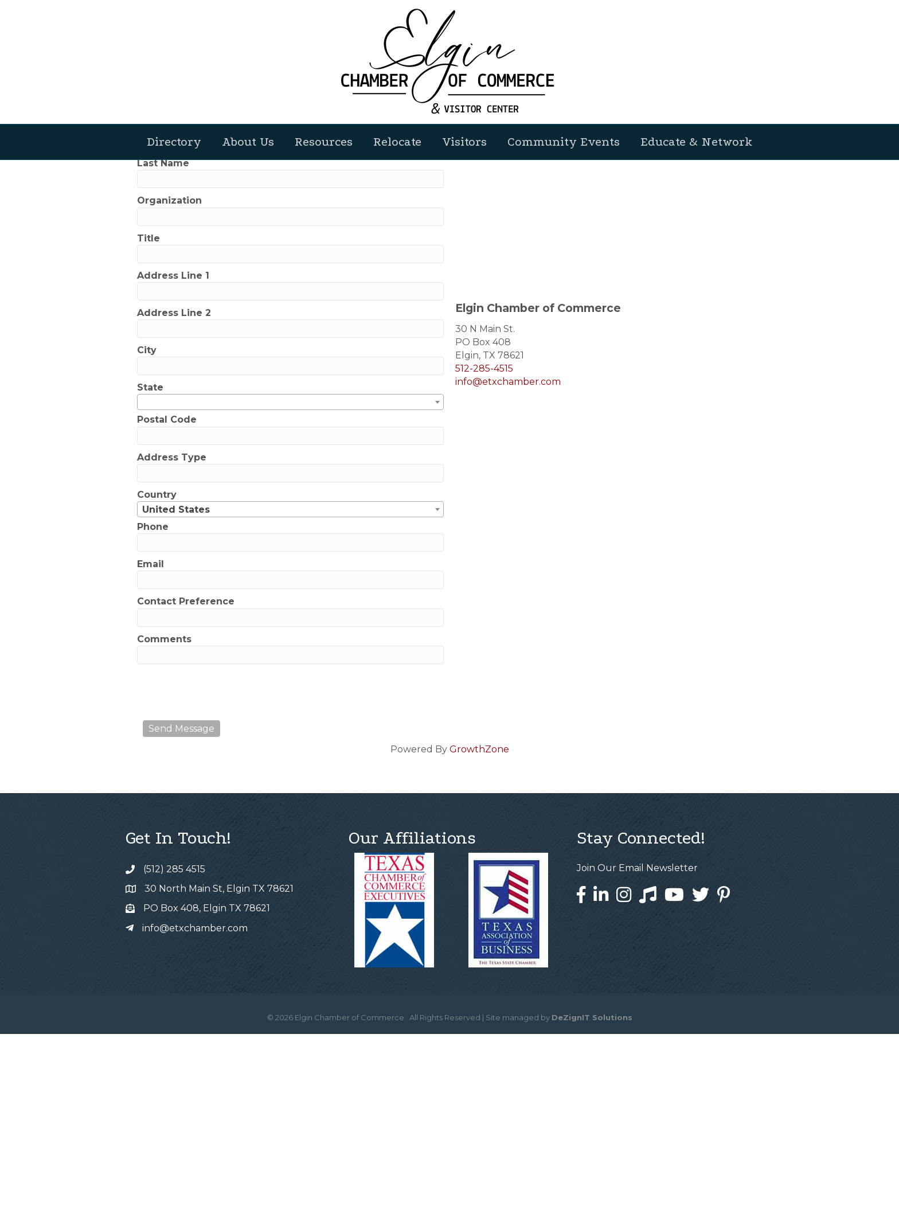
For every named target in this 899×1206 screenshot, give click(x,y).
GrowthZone (479, 921)
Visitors (464, 142)
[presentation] (230, 864)
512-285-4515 (484, 540)
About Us (248, 142)
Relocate (397, 142)
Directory (174, 142)
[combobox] (290, 574)
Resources (324, 142)
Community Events (563, 142)
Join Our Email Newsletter (637, 1040)
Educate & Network (696, 142)
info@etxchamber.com (508, 553)
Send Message (181, 900)
